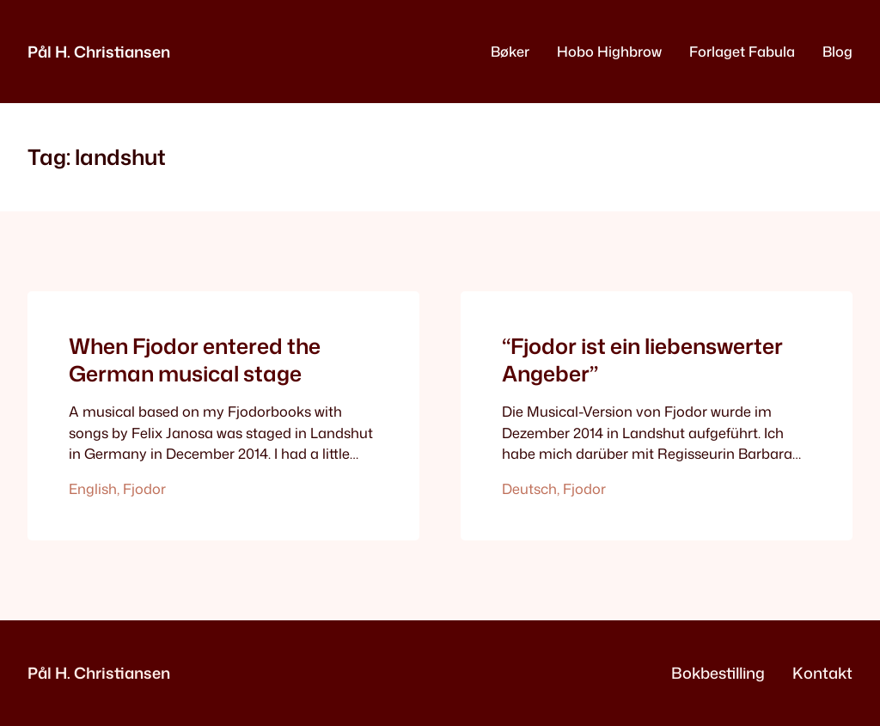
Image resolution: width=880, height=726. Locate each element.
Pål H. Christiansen (99, 51)
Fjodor (144, 488)
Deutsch (529, 488)
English (93, 488)
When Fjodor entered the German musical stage (195, 360)
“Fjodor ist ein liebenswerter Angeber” (642, 360)
